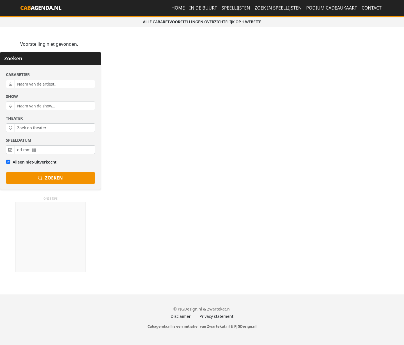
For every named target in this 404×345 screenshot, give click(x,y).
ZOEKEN (50, 178)
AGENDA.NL (40, 8)
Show (12, 96)
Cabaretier (18, 74)
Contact (372, 8)
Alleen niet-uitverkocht (35, 162)
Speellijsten (236, 8)
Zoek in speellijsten (278, 8)
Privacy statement (216, 316)
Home (178, 8)
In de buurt (203, 8)
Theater (14, 118)
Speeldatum (18, 140)
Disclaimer (180, 316)
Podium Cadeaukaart (331, 8)
